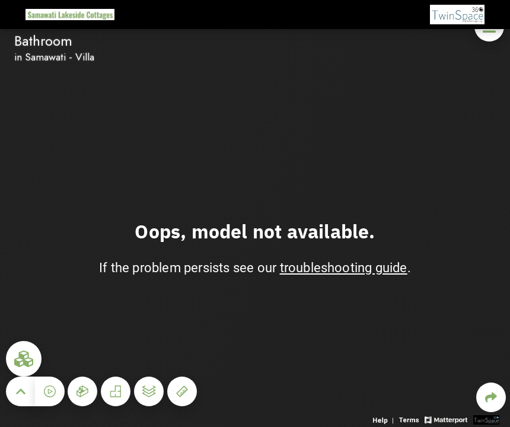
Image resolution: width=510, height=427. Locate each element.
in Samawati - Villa (54, 57)
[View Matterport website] (446, 419)
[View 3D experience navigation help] (384, 419)
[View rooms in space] (24, 359)
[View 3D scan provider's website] (486, 419)
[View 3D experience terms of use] (410, 419)
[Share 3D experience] (491, 397)
